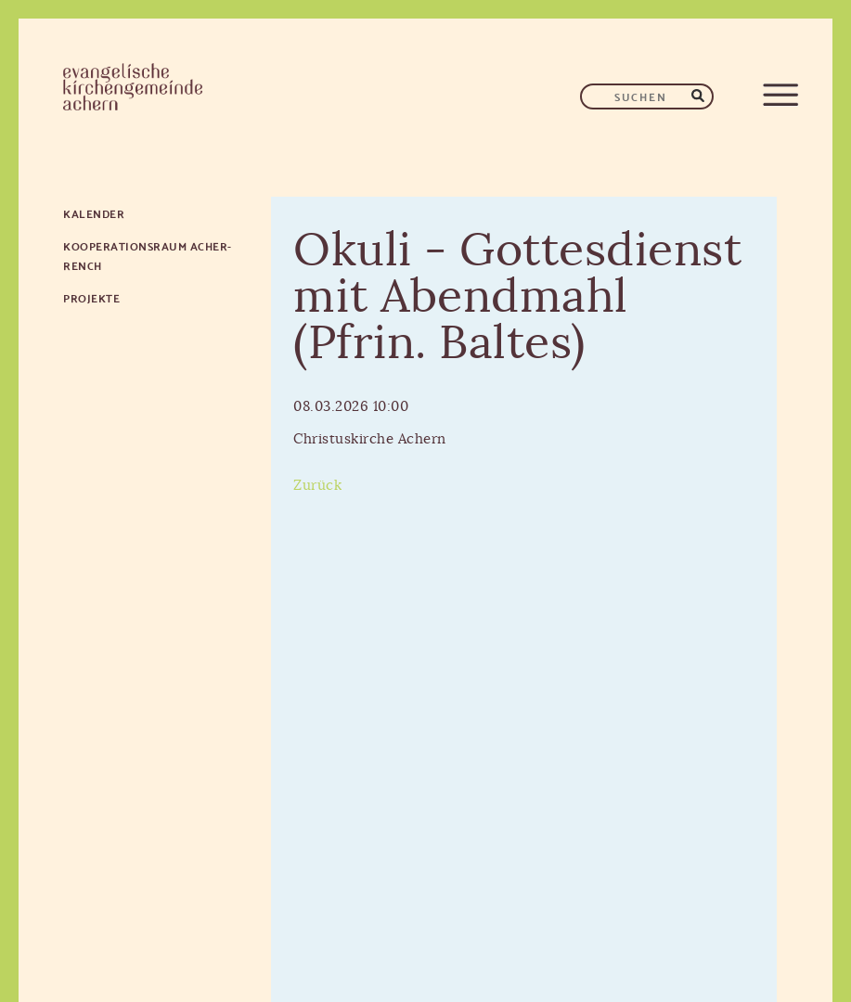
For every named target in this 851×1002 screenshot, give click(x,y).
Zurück (317, 486)
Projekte (91, 297)
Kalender (93, 213)
